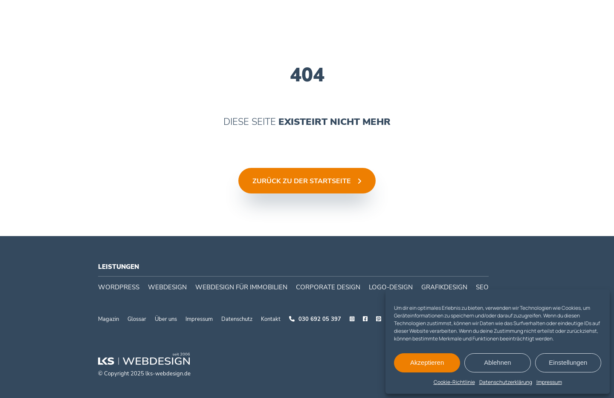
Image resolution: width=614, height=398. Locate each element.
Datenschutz (236, 319)
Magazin (108, 319)
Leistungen (118, 266)
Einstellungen (568, 362)
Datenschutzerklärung (505, 382)
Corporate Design (330, 15)
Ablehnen (497, 362)
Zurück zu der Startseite (301, 181)
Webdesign (269, 15)
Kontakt (271, 319)
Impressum (549, 382)
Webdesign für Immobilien (241, 287)
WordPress (219, 15)
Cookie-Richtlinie (454, 382)
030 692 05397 (558, 15)
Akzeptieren (427, 362)
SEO (482, 287)
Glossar (136, 319)
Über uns (166, 319)
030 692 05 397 (315, 319)
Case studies (393, 15)
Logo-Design (391, 287)
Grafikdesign (444, 287)
